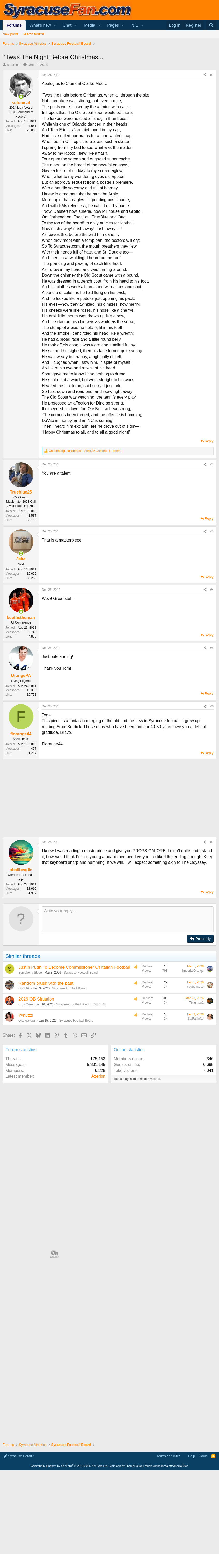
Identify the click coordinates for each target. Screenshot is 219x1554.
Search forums (34, 34)
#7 (212, 842)
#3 (212, 531)
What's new (40, 25)
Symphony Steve (30, 972)
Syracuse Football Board (81, 972)
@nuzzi (25, 1015)
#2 (212, 464)
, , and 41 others (85, 451)
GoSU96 (24, 988)
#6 (212, 706)
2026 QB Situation (36, 999)
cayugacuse (195, 986)
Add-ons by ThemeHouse (126, 1465)
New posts (10, 34)
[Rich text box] (128, 919)
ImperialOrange (193, 971)
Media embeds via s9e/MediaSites (166, 1465)
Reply (209, 441)
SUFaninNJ (196, 1019)
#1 (212, 75)
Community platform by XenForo (69, 1465)
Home (203, 1456)
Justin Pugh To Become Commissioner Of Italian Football (74, 967)
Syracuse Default (19, 1456)
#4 (212, 590)
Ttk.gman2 (196, 1002)
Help (191, 1456)
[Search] (211, 25)
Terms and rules (168, 1456)
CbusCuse (25, 1004)
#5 (212, 648)
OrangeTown (27, 1020)
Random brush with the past (45, 983)
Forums (14, 25)
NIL (134, 25)
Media (89, 25)
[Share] (205, 75)
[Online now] (21, 96)
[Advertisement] (109, 798)
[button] (55, 25)
